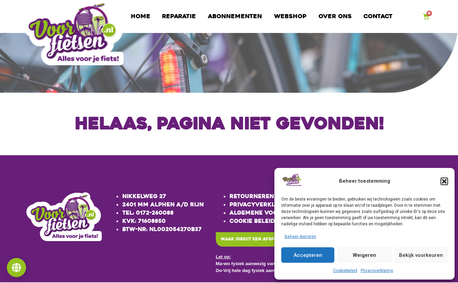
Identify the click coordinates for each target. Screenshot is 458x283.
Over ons (335, 16)
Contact (378, 16)
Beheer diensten (300, 236)
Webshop (290, 16)
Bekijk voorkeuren (421, 255)
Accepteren (308, 255)
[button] (444, 181)
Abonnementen (235, 16)
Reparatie (179, 16)
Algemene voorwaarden (271, 212)
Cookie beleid (252, 221)
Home (140, 16)
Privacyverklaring (377, 270)
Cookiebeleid (345, 270)
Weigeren (364, 255)
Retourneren (252, 196)
